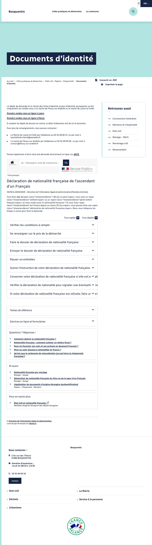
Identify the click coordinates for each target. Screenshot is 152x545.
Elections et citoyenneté (122, 125)
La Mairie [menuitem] (83, 491)
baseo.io (32, 423)
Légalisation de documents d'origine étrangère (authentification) (46, 384)
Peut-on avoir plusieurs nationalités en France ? (37, 350)
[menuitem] (67, 11)
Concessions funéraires (122, 118)
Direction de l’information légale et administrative (30, 421)
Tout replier (71, 217)
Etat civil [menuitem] (13, 490)
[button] (52, 225)
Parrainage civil (118, 143)
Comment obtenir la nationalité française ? (35, 339)
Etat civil (114, 131)
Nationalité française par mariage (30, 372)
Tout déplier (90, 217)
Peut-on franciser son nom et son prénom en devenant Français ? (46, 346)
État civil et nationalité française (31, 403)
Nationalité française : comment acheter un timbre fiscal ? (42, 342)
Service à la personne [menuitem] (90, 499)
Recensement (117, 149)
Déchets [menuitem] (12, 499)
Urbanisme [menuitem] (14, 507)
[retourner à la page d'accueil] (17, 12)
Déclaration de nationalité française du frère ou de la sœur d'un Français (49, 378)
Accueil (10, 81)
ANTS (76, 154)
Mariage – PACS (118, 137)
